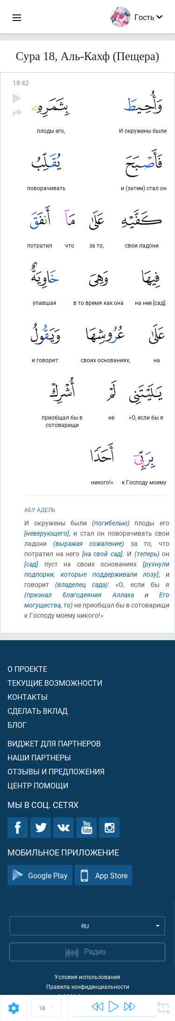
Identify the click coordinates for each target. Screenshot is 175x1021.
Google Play (40, 875)
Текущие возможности (54, 683)
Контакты (27, 697)
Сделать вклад (37, 711)
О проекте (27, 669)
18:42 (21, 82)
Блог (17, 725)
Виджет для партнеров (54, 743)
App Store (103, 875)
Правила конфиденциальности (87, 986)
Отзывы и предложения (56, 771)
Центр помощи (37, 785)
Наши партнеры (39, 757)
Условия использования (87, 976)
